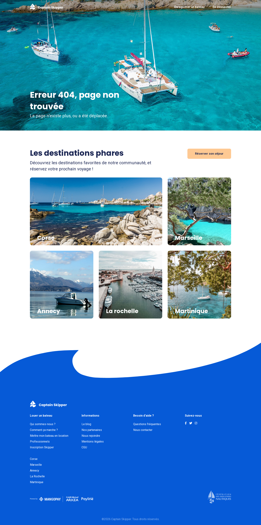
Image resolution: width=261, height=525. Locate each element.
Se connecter (221, 7)
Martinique (36, 482)
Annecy (34, 470)
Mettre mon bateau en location (49, 435)
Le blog (86, 424)
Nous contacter (142, 430)
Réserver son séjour (209, 153)
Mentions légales (93, 441)
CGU (84, 447)
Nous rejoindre (91, 435)
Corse (34, 459)
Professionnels (40, 441)
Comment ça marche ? (44, 430)
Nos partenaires (92, 430)
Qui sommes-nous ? (42, 424)
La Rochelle (37, 476)
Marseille (36, 464)
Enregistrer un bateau (189, 7)
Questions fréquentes (147, 424)
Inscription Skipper (42, 447)
